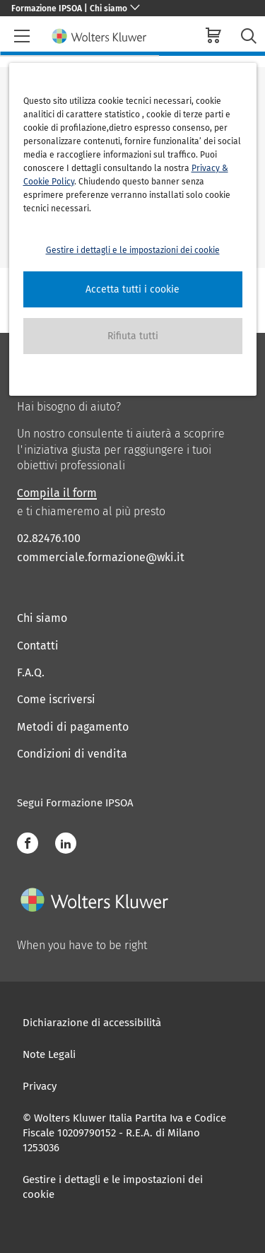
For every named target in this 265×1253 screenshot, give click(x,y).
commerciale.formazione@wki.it (100, 557)
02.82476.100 (49, 538)
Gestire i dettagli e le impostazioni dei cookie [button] (133, 250)
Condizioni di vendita (72, 753)
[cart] (213, 37)
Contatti (38, 645)
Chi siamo (42, 618)
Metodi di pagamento (73, 727)
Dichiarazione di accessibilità (92, 1022)
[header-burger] (22, 36)
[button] (132, 289)
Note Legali (49, 1054)
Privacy (40, 1086)
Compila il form (57, 493)
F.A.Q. (31, 672)
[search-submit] (248, 36)
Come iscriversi (56, 699)
